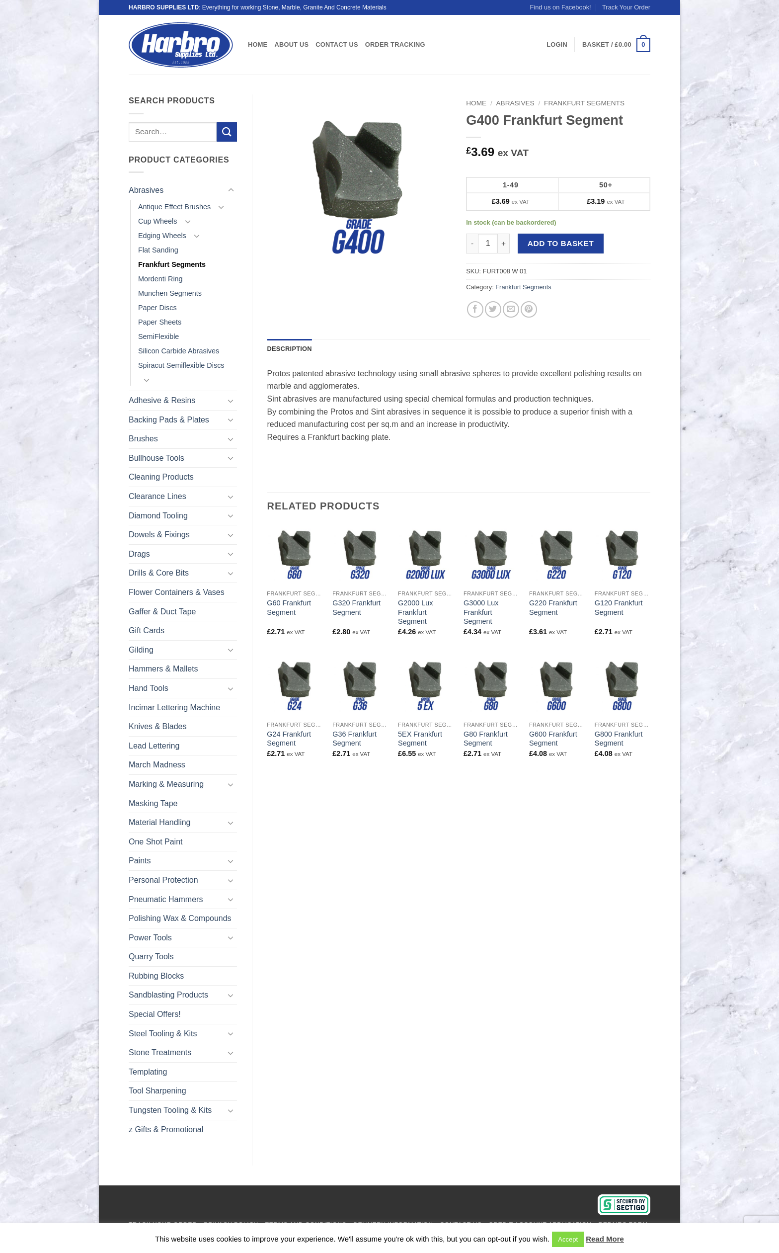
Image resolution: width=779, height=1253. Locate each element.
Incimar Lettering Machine (174, 707)
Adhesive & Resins (162, 400)
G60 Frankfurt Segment (289, 607)
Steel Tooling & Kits (163, 1033)
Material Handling (160, 822)
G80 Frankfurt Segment (486, 739)
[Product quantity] (488, 243)
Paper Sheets (159, 322)
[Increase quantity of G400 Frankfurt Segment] (504, 243)
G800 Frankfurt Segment (619, 739)
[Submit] (226, 132)
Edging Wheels (162, 236)
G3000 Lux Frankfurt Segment (481, 612)
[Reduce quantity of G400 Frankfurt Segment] (472, 243)
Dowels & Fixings (159, 534)
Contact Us (336, 44)
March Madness (157, 764)
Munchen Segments (170, 293)
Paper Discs (157, 308)
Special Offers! (155, 1014)
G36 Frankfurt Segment (354, 739)
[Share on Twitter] (493, 309)
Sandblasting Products (168, 995)
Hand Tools (148, 688)
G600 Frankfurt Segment (553, 739)
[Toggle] (231, 190)
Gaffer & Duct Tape (162, 611)
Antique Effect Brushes (174, 207)
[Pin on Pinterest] (529, 309)
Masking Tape (153, 803)
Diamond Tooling (158, 515)
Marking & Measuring (166, 784)
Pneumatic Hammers (166, 899)
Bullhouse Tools (156, 458)
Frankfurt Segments (172, 264)
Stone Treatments (160, 1052)
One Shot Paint (156, 841)
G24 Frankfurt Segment (289, 739)
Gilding (141, 650)
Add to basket (561, 243)
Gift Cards (146, 630)
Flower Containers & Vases (177, 592)
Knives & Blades (158, 726)
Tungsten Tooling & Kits (170, 1110)
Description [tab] (289, 348)
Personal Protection (163, 880)
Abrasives (146, 190)
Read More (605, 1239)
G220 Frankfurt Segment (553, 607)
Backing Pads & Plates (169, 420)
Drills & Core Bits (159, 573)
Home (257, 44)
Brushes (143, 438)
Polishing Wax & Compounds (180, 918)
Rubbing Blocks (156, 976)
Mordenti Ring (160, 279)
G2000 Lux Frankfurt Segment (415, 612)
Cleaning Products (161, 477)
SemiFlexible (158, 336)
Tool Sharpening (157, 1090)
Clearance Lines (157, 496)
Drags (139, 554)
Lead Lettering (154, 746)
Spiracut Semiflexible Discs (181, 365)
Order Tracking (395, 44)
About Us (291, 44)
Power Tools (150, 937)
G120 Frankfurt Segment (619, 607)
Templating (148, 1072)
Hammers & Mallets (163, 669)
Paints (140, 860)
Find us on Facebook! (560, 7)
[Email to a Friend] (511, 309)
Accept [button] (568, 1239)
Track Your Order (626, 7)
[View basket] (616, 45)
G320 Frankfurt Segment (356, 607)
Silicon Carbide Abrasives (178, 351)
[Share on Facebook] (475, 309)
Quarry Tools (151, 956)
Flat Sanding (158, 250)
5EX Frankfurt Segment (420, 739)
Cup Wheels (157, 221)
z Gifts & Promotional (166, 1129)
